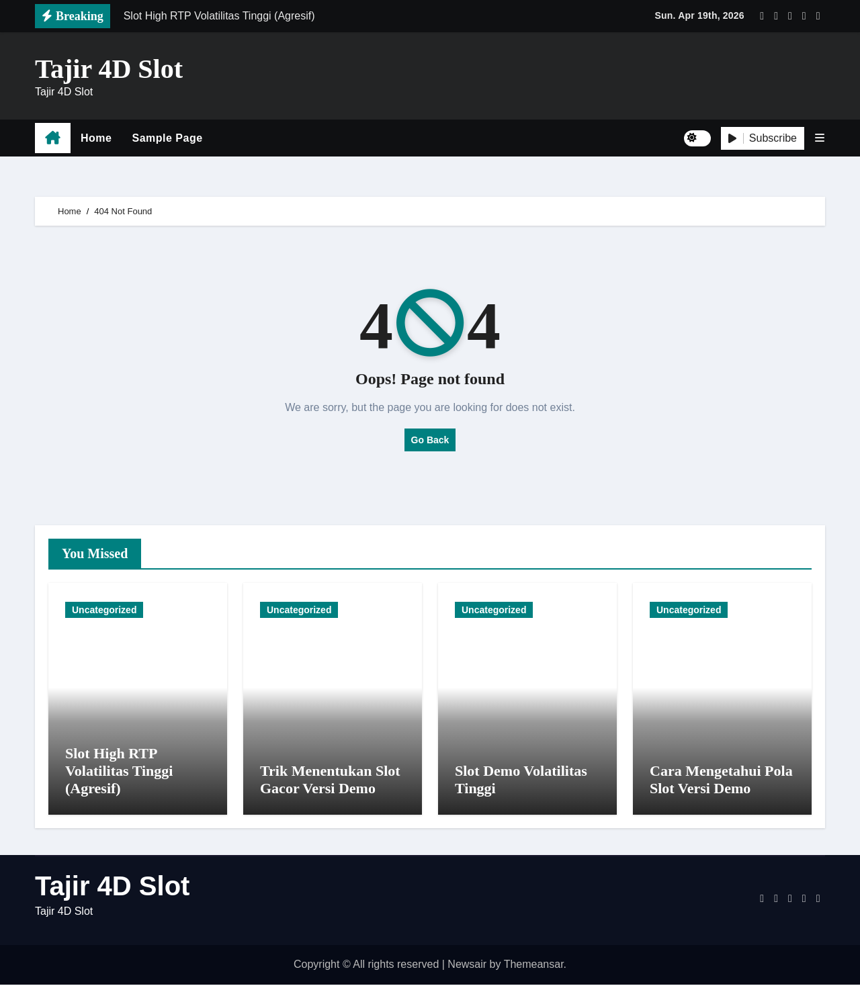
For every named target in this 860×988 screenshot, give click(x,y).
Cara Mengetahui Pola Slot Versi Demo (721, 783)
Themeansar (534, 968)
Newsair (466, 968)
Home (96, 138)
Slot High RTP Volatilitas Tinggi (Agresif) (119, 774)
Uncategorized (104, 609)
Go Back (430, 440)
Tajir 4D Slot (109, 69)
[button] (819, 138)
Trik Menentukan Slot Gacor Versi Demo (330, 783)
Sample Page (167, 138)
